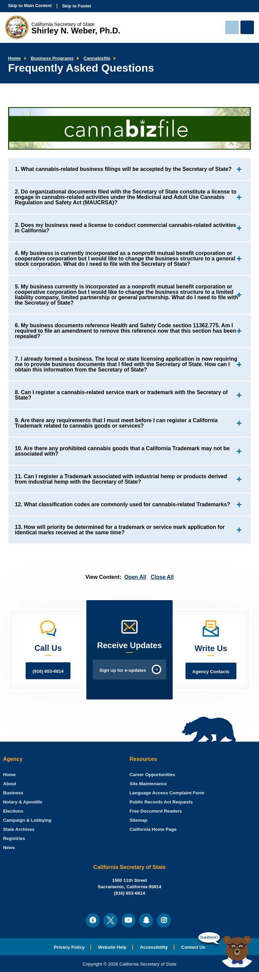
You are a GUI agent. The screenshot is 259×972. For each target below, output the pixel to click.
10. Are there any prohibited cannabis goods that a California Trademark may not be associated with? (122, 451)
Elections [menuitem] (13, 811)
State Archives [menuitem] (18, 829)
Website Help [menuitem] (112, 947)
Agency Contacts (210, 671)
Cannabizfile (97, 58)
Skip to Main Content (30, 5)
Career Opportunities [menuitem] (152, 774)
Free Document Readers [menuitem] (156, 811)
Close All (162, 577)
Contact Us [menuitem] (193, 947)
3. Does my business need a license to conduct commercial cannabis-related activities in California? (125, 227)
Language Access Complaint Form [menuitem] (167, 792)
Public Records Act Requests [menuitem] (161, 801)
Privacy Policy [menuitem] (69, 947)
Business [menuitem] (13, 792)
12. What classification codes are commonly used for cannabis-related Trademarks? (122, 504)
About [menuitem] (9, 783)
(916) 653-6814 (47, 671)
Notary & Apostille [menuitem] (22, 801)
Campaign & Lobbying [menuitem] (27, 820)
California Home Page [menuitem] (153, 829)
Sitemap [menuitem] (138, 820)
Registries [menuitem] (14, 838)
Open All (135, 577)
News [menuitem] (9, 847)
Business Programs (52, 58)
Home (14, 58)
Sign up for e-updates (122, 670)
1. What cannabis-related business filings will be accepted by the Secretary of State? (123, 169)
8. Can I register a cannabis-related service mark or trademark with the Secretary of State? (121, 395)
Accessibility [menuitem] (154, 947)
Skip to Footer (76, 5)
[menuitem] (9, 774)
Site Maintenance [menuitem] (148, 783)
